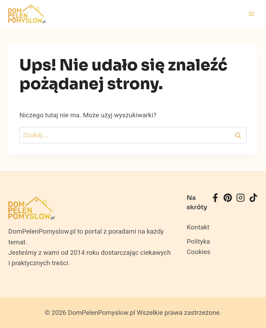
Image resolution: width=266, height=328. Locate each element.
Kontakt (198, 227)
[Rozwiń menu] (251, 13)
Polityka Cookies (198, 247)
